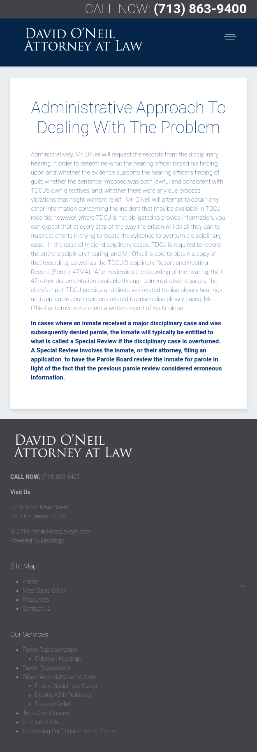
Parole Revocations (46, 668)
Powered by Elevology (37, 540)
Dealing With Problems (63, 695)
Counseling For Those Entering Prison (69, 731)
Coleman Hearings (58, 658)
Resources (36, 599)
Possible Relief (53, 704)
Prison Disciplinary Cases (66, 686)
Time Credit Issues (46, 713)
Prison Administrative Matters (59, 677)
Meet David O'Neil (44, 590)
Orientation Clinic (44, 722)
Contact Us (36, 608)
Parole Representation (50, 649)
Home (30, 581)
